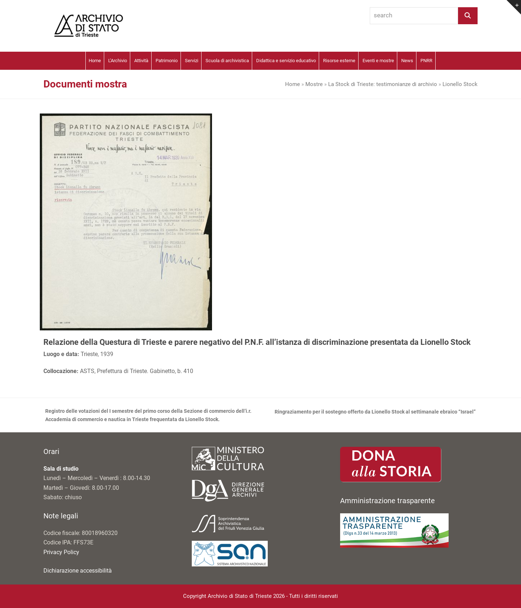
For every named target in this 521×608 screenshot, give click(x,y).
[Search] (468, 15)
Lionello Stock (460, 84)
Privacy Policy (61, 552)
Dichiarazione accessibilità (77, 570)
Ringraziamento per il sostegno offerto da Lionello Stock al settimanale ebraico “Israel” (375, 412)
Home (292, 84)
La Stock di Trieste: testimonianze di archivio (382, 84)
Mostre (314, 84)
